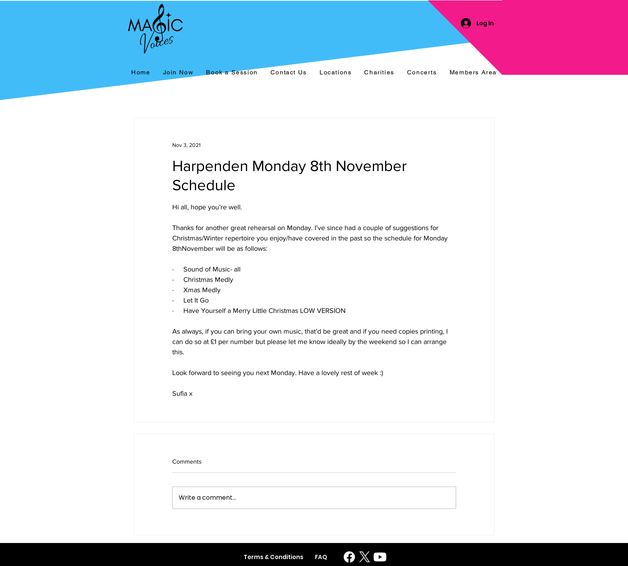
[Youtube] (380, 557)
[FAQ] (321, 557)
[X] (364, 557)
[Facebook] (349, 557)
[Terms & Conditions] (273, 557)
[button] (422, 73)
